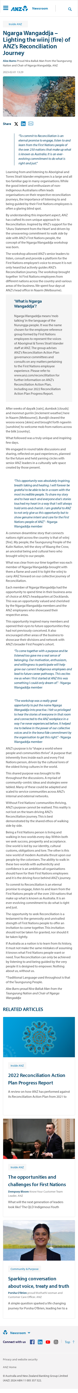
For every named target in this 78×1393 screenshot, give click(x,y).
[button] (5, 8)
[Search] (70, 9)
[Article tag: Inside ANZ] (17, 1065)
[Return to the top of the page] (70, 1342)
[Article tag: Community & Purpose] (24, 1269)
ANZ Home (9, 1367)
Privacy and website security (20, 1359)
